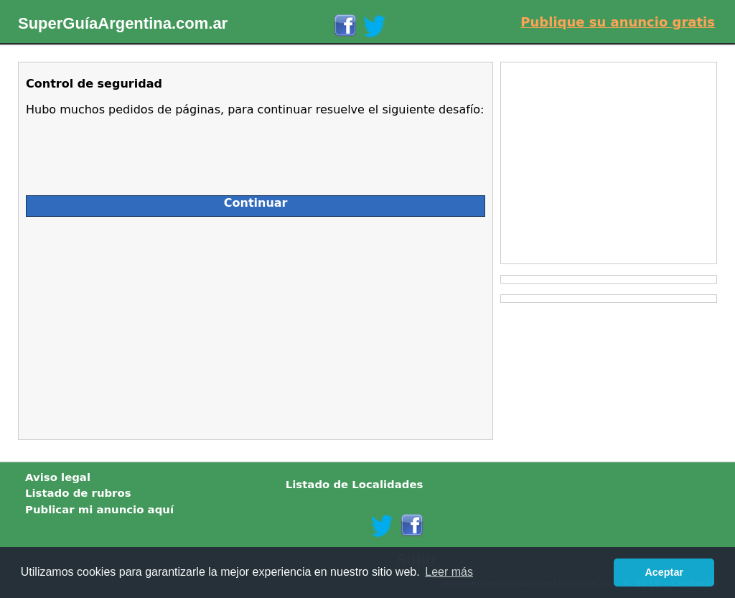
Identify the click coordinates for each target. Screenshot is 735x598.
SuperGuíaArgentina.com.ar (123, 23)
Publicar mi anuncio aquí (99, 509)
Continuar (256, 203)
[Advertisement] (153, 324)
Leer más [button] (449, 572)
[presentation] (135, 150)
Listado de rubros (78, 493)
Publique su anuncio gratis (617, 21)
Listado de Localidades (354, 484)
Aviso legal (57, 477)
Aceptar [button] (664, 572)
